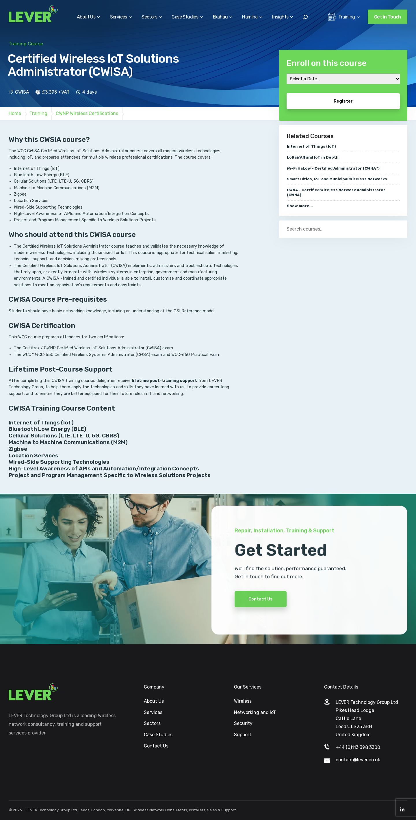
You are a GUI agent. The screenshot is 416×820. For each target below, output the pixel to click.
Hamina (249, 17)
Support (242, 734)
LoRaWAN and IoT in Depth (313, 157)
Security (243, 723)
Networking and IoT (255, 712)
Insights (280, 17)
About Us (86, 17)
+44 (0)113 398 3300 (358, 747)
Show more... (300, 206)
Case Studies (185, 17)
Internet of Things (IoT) (311, 146)
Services (118, 17)
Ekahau (220, 17)
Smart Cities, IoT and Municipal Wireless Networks (337, 179)
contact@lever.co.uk (358, 760)
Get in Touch (387, 17)
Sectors (149, 17)
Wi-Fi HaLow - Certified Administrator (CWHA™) (333, 168)
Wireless (243, 701)
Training (341, 18)
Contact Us (260, 611)
